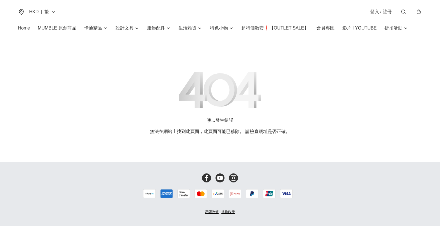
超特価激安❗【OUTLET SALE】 (275, 28)
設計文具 (125, 28)
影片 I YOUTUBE (359, 28)
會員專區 (325, 28)
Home (24, 28)
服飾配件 (156, 28)
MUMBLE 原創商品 (57, 28)
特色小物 (219, 28)
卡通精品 (93, 28)
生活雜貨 (187, 28)
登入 (381, 11)
